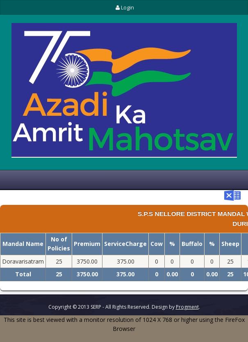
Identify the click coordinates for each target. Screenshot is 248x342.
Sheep (230, 244)
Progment (187, 306)
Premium (87, 244)
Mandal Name (22, 244)
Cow (156, 244)
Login (124, 7)
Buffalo (192, 244)
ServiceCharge (125, 244)
